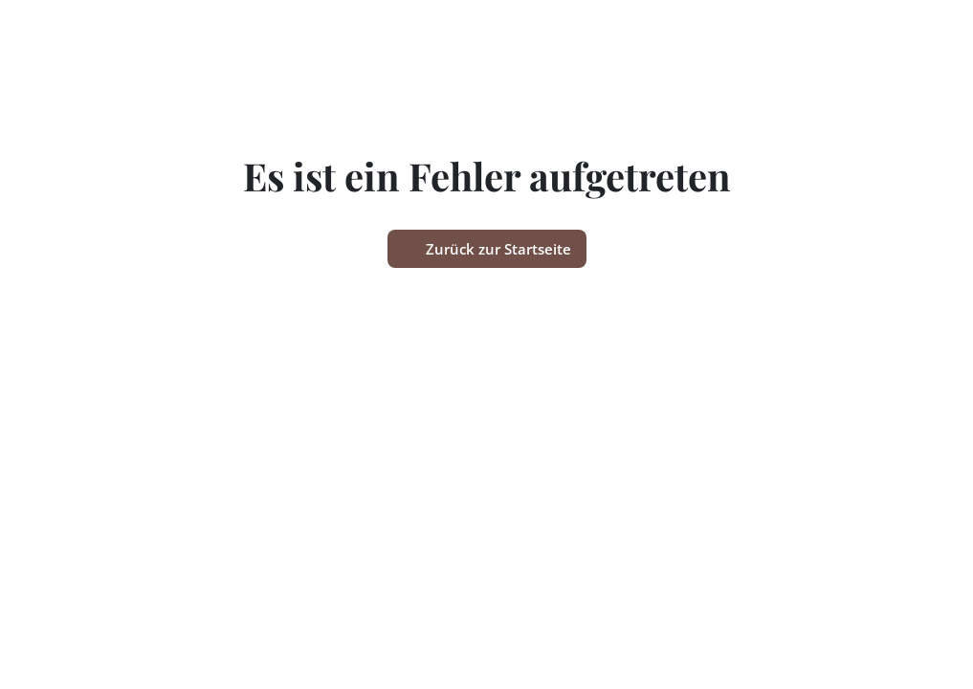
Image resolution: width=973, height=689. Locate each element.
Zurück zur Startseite (487, 248)
